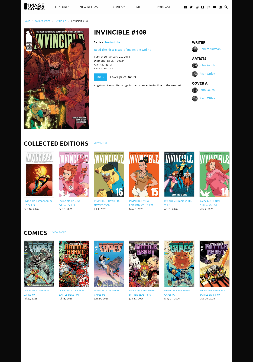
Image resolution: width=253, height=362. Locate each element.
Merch (141, 7)
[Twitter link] (191, 7)
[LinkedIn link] (220, 7)
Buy (100, 77)
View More (101, 143)
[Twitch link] (208, 7)
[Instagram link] (197, 7)
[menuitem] (62, 7)
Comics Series (42, 21)
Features (62, 7)
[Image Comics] (34, 6)
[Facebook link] (185, 7)
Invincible (60, 21)
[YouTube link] (214, 7)
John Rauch (207, 65)
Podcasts (164, 7)
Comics (117, 7)
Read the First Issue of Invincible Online (122, 50)
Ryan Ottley (207, 74)
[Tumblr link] (202, 7)
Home (27, 21)
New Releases (90, 7)
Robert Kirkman (210, 49)
